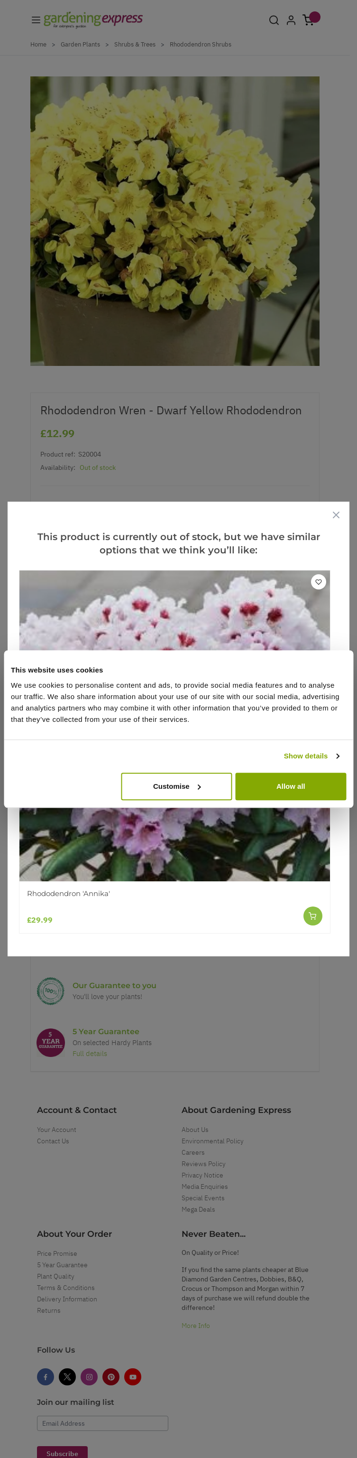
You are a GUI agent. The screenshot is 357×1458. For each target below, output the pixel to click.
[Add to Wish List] (318, 581)
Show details (306, 756)
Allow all (290, 786)
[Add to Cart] (312, 916)
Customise (177, 786)
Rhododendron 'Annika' (68, 893)
